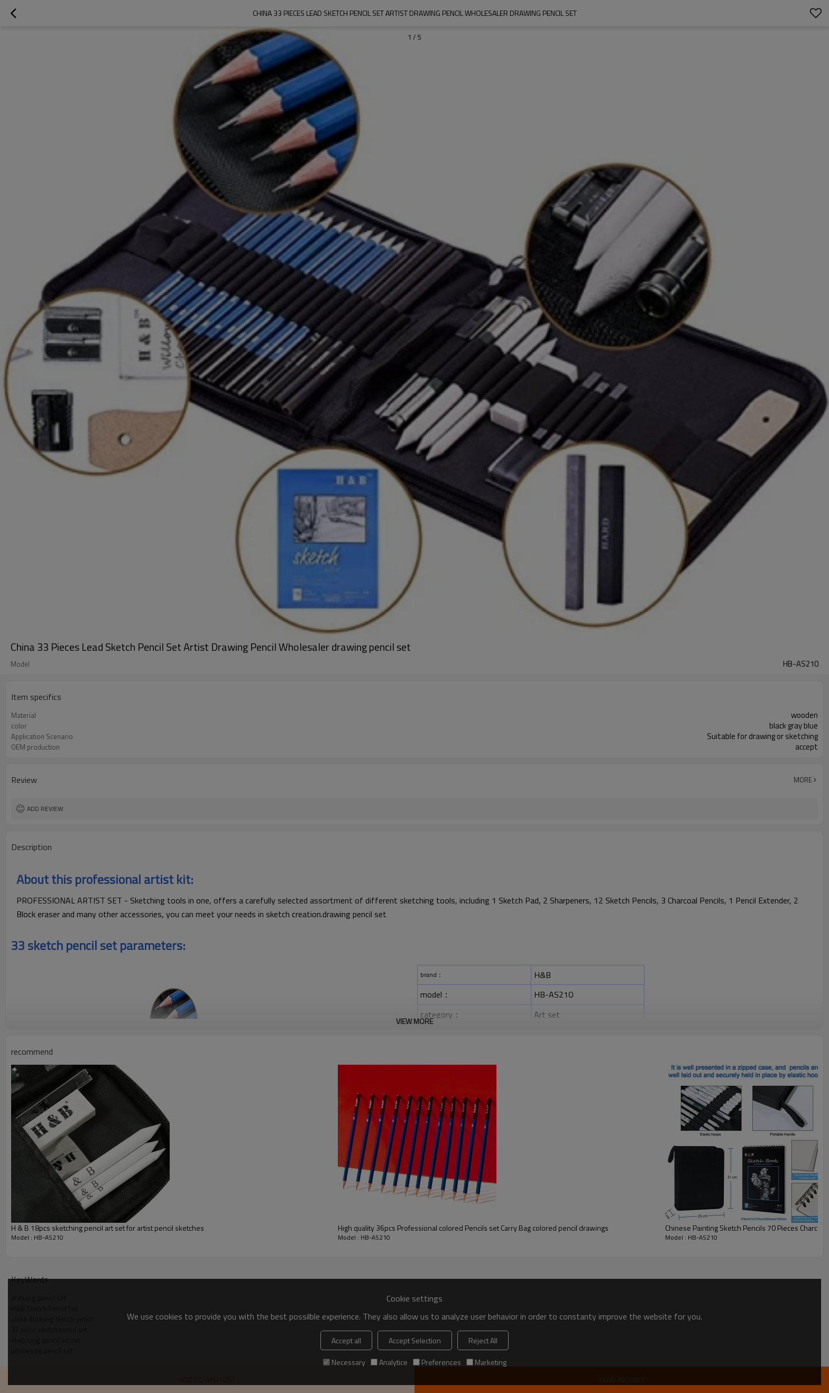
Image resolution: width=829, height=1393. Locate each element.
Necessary (344, 1362)
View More (414, 1021)
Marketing (486, 1362)
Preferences (437, 1362)
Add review (45, 809)
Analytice (389, 1362)
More (803, 779)
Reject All (483, 1340)
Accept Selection (415, 1340)
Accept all (346, 1340)
